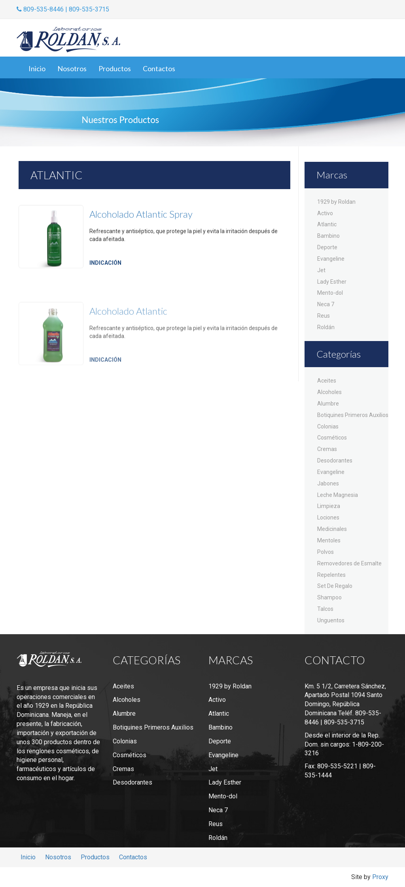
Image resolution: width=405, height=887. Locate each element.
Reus (323, 316)
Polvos (325, 552)
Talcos (325, 609)
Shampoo (329, 597)
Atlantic (327, 224)
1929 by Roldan (336, 202)
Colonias (328, 426)
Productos (114, 68)
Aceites (326, 380)
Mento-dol (330, 293)
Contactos (159, 68)
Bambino (328, 236)
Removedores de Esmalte (349, 563)
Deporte (327, 247)
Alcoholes (329, 392)
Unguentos (330, 620)
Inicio (36, 68)
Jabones (328, 483)
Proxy (380, 877)
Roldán (326, 327)
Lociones (328, 517)
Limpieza (328, 506)
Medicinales (332, 529)
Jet (321, 270)
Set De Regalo (334, 586)
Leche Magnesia (337, 495)
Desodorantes (334, 460)
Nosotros (72, 68)
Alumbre (328, 403)
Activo (325, 213)
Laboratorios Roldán (68, 40)
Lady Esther (331, 282)
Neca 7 (325, 304)
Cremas (327, 449)
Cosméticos (332, 437)
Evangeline (330, 259)
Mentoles (329, 540)
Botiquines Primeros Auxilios (352, 415)
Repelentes (331, 575)
